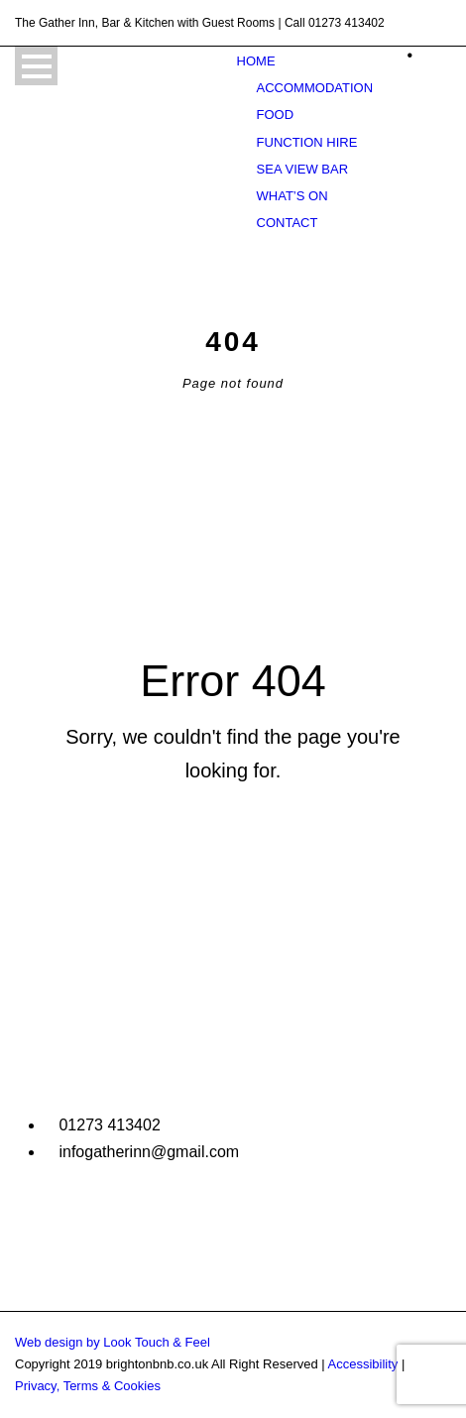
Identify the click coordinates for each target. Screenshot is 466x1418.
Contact (287, 222)
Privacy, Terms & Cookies (88, 1385)
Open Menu (36, 66)
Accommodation (315, 87)
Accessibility (363, 1364)
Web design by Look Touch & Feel (112, 1342)
